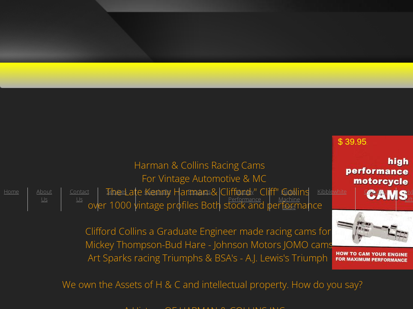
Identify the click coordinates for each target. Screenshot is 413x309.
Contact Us (79, 195)
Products (199, 191)
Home (11, 191)
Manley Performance (244, 195)
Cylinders (375, 191)
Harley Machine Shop (289, 199)
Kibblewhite (332, 191)
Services (117, 191)
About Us (44, 195)
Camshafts (157, 191)
